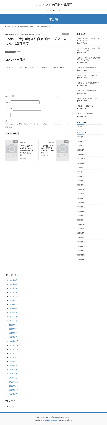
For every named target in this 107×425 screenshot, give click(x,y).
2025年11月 (81, 159)
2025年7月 (80, 172)
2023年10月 (81, 255)
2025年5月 (80, 180)
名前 (8, 102)
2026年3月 (80, 141)
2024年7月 (80, 215)
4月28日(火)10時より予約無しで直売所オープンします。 (89, 59)
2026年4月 (80, 137)
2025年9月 (80, 167)
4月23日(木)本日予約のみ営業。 (87, 98)
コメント (9, 96)
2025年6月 (80, 176)
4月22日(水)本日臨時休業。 (86, 106)
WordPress (44, 420)
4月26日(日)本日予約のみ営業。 (87, 67)
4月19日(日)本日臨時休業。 (86, 114)
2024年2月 (80, 237)
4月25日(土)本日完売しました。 (87, 75)
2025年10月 (81, 163)
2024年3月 (80, 233)
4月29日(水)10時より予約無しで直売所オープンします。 (89, 49)
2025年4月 (80, 185)
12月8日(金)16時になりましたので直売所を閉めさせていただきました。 (26, 150)
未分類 (65, 34)
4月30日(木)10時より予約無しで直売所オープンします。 (89, 39)
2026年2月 (80, 145)
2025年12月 (81, 154)
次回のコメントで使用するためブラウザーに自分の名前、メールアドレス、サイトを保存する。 (36, 125)
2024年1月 (80, 242)
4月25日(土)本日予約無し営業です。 (88, 83)
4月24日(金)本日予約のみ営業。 (87, 91)
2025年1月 (80, 198)
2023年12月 (81, 246)
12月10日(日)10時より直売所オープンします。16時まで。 (47, 149)
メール (8, 108)
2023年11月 (81, 250)
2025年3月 (80, 189)
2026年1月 (80, 150)
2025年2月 (80, 194)
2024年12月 (81, 202)
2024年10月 (81, 211)
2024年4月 (80, 229)
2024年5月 (80, 224)
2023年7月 (80, 259)
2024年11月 (81, 207)
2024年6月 (80, 220)
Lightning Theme (53, 420)
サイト (7, 115)
